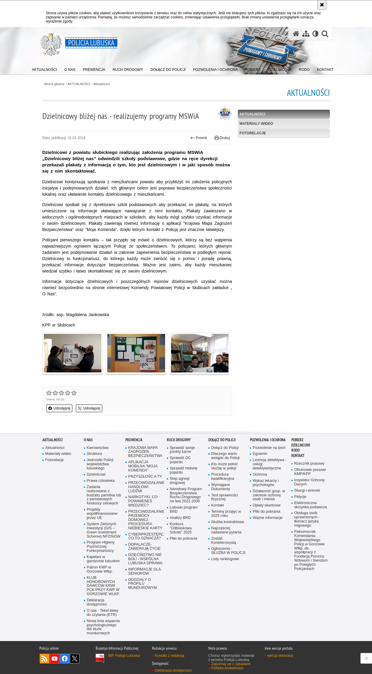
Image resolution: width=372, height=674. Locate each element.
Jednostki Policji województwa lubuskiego (100, 464)
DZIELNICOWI (300, 445)
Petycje (300, 497)
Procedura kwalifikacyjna (222, 477)
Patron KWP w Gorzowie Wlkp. (100, 569)
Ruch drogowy (179, 439)
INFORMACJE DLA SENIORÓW (144, 572)
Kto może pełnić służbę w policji (224, 466)
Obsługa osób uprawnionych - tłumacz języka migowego (307, 519)
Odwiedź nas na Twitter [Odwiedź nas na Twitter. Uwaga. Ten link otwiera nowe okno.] (74, 658)
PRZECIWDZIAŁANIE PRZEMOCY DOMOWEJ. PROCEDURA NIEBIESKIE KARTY (145, 520)
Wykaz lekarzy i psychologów (266, 483)
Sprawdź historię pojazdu (183, 470)
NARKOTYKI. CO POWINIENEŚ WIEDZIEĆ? (143, 501)
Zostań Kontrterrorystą (223, 541)
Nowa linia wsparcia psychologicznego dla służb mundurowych (103, 627)
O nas (88, 439)
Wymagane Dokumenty (220, 487)
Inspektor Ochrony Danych (309, 482)
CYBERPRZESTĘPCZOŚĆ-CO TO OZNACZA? (145, 537)
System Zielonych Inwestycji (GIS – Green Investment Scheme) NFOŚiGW (104, 530)
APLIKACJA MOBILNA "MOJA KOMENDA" (143, 466)
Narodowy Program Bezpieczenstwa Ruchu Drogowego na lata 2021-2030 (186, 495)
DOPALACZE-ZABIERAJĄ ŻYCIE (144, 547)
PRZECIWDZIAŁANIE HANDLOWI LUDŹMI (145, 487)
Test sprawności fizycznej (224, 497)
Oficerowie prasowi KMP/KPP (310, 472)
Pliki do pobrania (183, 539)
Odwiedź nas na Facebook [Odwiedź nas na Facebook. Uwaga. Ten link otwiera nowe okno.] (64, 658)
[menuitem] (45, 68)
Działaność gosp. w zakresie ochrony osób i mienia (269, 495)
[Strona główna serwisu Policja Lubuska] (296, 33)
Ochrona (260, 475)
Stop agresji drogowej (180, 481)
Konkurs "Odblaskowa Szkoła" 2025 (181, 528)
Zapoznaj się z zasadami (230, 664)
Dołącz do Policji (222, 439)
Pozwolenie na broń (269, 448)
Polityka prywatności (227, 668)
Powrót (198, 138)
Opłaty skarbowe (267, 505)
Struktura (94, 454)
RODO (295, 450)
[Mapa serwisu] (305, 33)
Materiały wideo (256, 124)
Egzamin (260, 454)
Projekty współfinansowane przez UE (102, 514)
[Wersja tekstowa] (315, 33)
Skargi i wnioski (307, 491)
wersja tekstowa (280, 656)
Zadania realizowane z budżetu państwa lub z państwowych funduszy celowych (104, 495)
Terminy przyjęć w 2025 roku (226, 514)
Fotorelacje (253, 133)
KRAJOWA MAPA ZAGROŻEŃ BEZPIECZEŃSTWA (145, 452)
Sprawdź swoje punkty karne (182, 450)
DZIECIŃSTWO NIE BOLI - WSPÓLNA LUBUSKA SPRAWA (145, 559)
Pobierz (297, 439)
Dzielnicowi (96, 475)
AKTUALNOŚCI (79, 84)
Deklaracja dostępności (97, 602)
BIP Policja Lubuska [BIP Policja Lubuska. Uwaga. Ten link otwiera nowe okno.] (124, 656)
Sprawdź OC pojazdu (180, 460)
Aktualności (101, 84)
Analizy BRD (180, 518)
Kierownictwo (98, 448)
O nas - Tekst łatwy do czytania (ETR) (102, 613)
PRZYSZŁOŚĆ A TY (145, 477)
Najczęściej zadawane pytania (226, 530)
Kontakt (217, 505)
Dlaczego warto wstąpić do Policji (225, 456)
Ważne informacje (268, 518)
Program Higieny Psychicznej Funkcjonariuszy (101, 547)
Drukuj (222, 138)
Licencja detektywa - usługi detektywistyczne (270, 464)
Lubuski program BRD (184, 510)
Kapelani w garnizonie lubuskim (103, 559)
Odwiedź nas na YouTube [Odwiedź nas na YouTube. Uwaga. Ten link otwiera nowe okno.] (54, 658)
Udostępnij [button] (59, 408)
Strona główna (54, 84)
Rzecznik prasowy (309, 464)
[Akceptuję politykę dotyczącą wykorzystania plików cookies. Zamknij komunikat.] (321, 4)
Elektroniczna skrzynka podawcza (310, 505)
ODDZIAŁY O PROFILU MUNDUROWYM (142, 584)
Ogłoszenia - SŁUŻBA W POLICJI (228, 551)
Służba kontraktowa (227, 522)
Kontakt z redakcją (169, 656)
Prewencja (134, 439)
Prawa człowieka (101, 481)
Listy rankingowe (225, 559)
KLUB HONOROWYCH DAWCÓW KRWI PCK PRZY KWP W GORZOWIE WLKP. (103, 586)
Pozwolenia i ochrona (268, 439)
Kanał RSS (44, 658)
